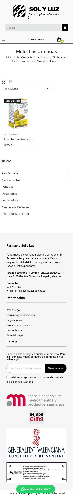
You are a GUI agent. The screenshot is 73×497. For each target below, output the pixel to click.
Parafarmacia (10, 173)
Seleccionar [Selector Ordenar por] (27, 88)
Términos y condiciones (21, 315)
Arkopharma (11, 135)
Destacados (9, 193)
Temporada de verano (16, 207)
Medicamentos (11, 180)
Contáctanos (14, 330)
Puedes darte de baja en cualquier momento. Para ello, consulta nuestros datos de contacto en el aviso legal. (36, 357)
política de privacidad (21, 381)
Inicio (6, 161)
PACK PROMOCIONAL (15, 214)
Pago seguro (14, 320)
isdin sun (7, 187)
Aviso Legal (13, 310)
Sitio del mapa (15, 335)
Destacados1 (10, 200)
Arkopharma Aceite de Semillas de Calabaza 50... (18, 139)
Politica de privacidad (19, 325)
